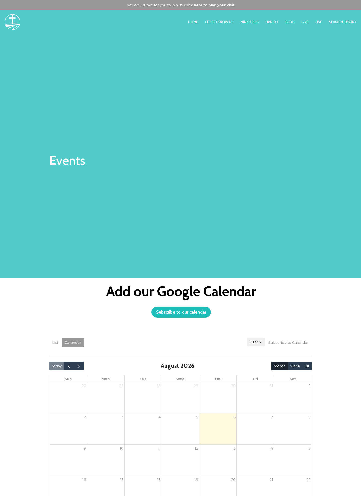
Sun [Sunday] (68, 379)
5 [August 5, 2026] (197, 417)
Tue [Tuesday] (143, 379)
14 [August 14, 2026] (271, 448)
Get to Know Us (219, 22)
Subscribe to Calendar (288, 342)
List (55, 342)
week (295, 366)
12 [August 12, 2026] (196, 448)
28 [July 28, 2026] (158, 386)
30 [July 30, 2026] (233, 386)
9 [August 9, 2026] (85, 448)
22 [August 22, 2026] (308, 479)
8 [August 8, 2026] (309, 417)
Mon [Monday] (106, 379)
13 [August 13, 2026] (234, 448)
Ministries (249, 22)
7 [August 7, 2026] (272, 417)
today (57, 366)
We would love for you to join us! (181, 5)
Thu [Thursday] (217, 379)
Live (318, 22)
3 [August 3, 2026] (122, 417)
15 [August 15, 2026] (309, 448)
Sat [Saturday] (293, 379)
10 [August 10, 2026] (121, 448)
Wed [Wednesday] (180, 379)
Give (305, 22)
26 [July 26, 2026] (84, 386)
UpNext (272, 22)
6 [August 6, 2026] (234, 417)
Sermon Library (342, 22)
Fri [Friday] (255, 379)
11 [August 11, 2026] (159, 448)
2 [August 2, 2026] (85, 417)
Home (193, 22)
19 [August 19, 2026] (196, 479)
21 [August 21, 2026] (271, 479)
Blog (289, 22)
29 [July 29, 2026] (196, 386)
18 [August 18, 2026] (159, 479)
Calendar (73, 342)
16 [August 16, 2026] (84, 479)
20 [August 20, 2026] (233, 479)
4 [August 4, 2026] (159, 417)
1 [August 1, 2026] (310, 386)
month (279, 366)
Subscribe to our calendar (181, 312)
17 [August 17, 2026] (121, 479)
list (307, 366)
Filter (256, 342)
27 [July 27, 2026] (121, 386)
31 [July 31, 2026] (271, 386)
